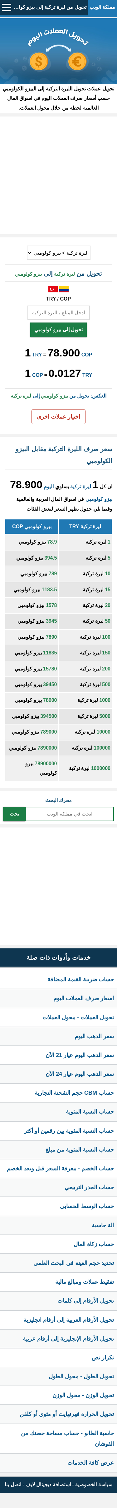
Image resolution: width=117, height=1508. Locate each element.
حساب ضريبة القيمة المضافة (80, 979)
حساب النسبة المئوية (90, 1112)
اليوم (49, 486)
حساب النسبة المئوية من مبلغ (80, 1150)
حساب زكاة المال (94, 1244)
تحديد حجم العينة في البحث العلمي (73, 1263)
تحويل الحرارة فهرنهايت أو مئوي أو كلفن (67, 1414)
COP (86, 354)
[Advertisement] (58, 175)
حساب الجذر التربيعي (89, 1187)
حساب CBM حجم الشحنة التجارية (74, 1093)
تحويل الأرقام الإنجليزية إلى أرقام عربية (68, 1339)
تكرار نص (103, 1357)
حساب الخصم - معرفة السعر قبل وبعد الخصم (60, 1168)
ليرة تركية (80, 486)
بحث (14, 813)
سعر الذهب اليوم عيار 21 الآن (80, 1055)
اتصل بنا (13, 1484)
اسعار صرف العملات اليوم (83, 998)
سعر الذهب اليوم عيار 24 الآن (80, 1074)
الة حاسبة (103, 1225)
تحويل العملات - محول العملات (78, 1017)
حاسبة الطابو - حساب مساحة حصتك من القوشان (67, 1438)
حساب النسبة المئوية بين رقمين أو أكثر (69, 1131)
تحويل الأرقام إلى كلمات (85, 1301)
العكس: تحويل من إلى (58, 396)
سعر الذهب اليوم (94, 1036)
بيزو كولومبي (98, 499)
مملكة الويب (102, 7)
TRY (37, 354)
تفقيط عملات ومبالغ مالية (84, 1282)
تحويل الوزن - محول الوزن (83, 1395)
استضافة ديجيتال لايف (48, 1484)
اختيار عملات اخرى (58, 417)
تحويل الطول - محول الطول (81, 1376)
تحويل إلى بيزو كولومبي (58, 329)
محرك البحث (58, 800)
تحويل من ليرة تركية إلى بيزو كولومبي (47, 7)
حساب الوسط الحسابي (87, 1206)
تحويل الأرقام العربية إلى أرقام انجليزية (68, 1320)
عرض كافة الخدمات (90, 1463)
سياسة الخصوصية (93, 1484)
